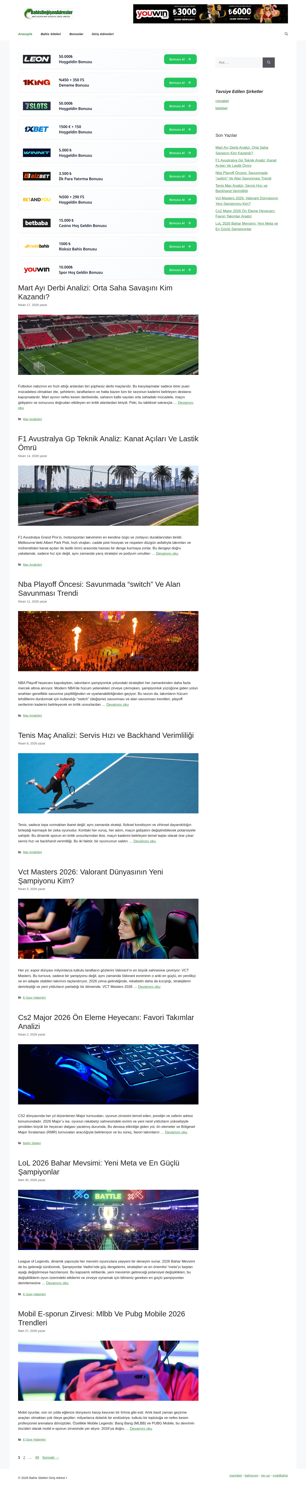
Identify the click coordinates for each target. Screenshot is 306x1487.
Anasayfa (25, 34)
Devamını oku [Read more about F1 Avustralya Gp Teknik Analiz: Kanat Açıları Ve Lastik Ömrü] (167, 553)
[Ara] (269, 62)
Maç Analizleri (32, 419)
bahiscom (251, 1475)
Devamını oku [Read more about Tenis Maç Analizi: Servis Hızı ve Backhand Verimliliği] (144, 841)
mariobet (236, 1475)
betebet (221, 108)
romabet (222, 101)
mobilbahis (280, 1475)
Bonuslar (76, 34)
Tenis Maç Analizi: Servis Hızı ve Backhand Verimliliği (106, 735)
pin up (265, 1475)
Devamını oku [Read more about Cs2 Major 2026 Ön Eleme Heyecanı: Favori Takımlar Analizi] (176, 1132)
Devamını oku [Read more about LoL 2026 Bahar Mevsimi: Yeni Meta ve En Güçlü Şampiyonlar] (57, 1283)
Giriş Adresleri (103, 34)
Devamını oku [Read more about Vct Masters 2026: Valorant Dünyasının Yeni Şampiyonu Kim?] (149, 987)
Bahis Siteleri (51, 34)
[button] (286, 34)
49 (37, 1458)
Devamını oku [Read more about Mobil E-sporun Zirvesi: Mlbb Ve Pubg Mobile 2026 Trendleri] (141, 1429)
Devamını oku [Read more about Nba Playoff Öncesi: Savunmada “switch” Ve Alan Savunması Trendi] (117, 705)
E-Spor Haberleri (34, 997)
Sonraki (50, 1458)
